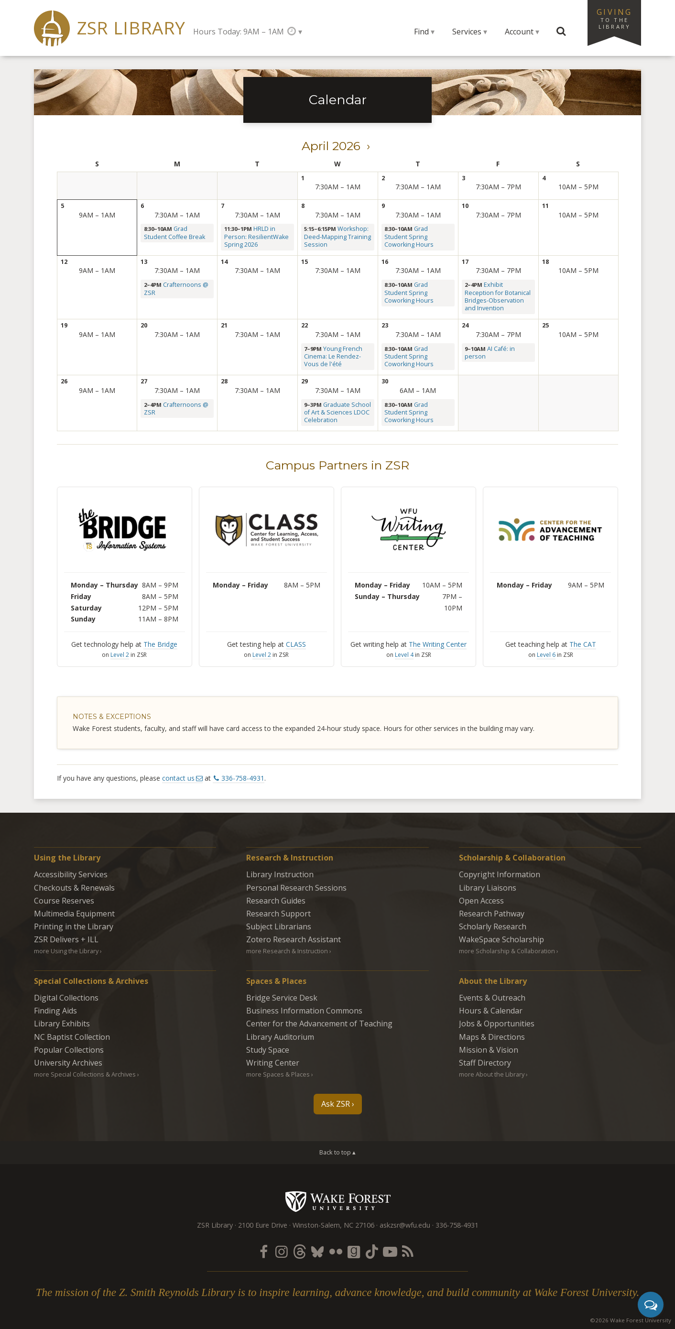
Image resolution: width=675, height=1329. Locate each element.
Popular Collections (69, 1050)
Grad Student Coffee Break (174, 232)
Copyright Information (499, 874)
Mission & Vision (488, 1050)
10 (465, 206)
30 (384, 381)
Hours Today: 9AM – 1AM (238, 31)
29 (304, 381)
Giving (614, 18)
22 (304, 325)
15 (304, 262)
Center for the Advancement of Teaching (319, 1023)
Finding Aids (55, 1010)
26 (64, 381)
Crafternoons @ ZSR (176, 288)
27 (144, 381)
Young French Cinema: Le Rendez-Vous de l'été (333, 357)
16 (384, 262)
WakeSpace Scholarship (501, 939)
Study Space (267, 1050)
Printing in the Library (73, 926)
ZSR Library (131, 28)
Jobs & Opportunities (496, 1023)
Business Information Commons (304, 1010)
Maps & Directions (492, 1037)
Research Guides (275, 900)
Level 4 (404, 655)
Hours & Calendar (491, 1010)
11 (545, 206)
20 (144, 325)
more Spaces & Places (278, 1074)
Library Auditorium (280, 1037)
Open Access (481, 900)
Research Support (278, 913)
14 (224, 262)
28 (224, 381)
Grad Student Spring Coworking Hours (409, 237)
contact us (178, 778)
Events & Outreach (492, 997)
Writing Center (272, 1062)
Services (466, 31)
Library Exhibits (62, 1023)
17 (465, 262)
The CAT (582, 644)
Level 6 (546, 655)
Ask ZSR (335, 1104)
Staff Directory (485, 1062)
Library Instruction (280, 874)
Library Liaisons (487, 887)
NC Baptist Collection (72, 1037)
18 (545, 262)
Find (421, 31)
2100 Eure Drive (262, 1225)
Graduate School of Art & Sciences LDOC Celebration (337, 413)
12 (64, 262)
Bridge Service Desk (281, 997)
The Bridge (160, 644)
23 (384, 325)
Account (519, 31)
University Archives (68, 1062)
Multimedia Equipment (74, 913)
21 (224, 325)
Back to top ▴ (337, 1152)
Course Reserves (64, 900)
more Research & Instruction (287, 951)
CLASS (296, 644)
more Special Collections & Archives (85, 1074)
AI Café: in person (490, 352)
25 (545, 325)
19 (64, 325)
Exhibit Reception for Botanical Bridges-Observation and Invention (498, 296)
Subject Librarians (278, 926)
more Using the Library (66, 951)
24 (465, 325)
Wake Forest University (338, 1201)
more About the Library (491, 1074)
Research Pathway (491, 913)
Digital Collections (66, 997)
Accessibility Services (71, 874)
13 (144, 262)
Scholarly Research (492, 926)
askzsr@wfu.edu (405, 1225)
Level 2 (119, 655)
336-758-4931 (242, 778)
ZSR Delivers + (66, 939)
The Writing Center (438, 644)
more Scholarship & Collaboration (507, 951)
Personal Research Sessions (296, 887)
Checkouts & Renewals (74, 887)
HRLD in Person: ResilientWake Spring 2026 (256, 237)
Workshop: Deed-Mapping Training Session (337, 237)
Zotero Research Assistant (293, 939)
